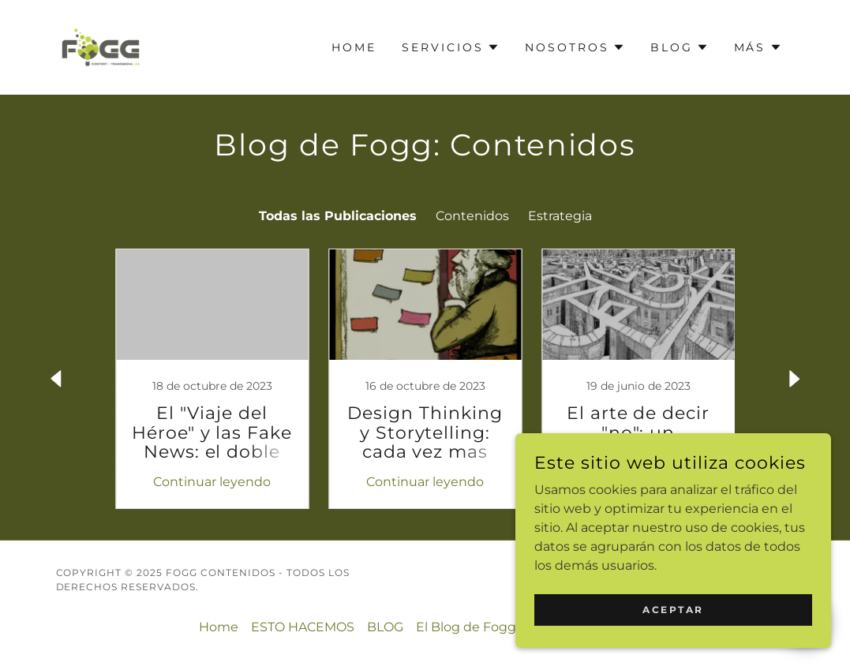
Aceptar (673, 609)
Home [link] (353, 47)
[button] (451, 47)
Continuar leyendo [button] (212, 481)
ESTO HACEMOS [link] (302, 626)
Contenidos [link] (472, 215)
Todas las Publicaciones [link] (338, 215)
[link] (101, 46)
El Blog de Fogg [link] (466, 626)
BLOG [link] (385, 626)
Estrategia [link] (560, 215)
